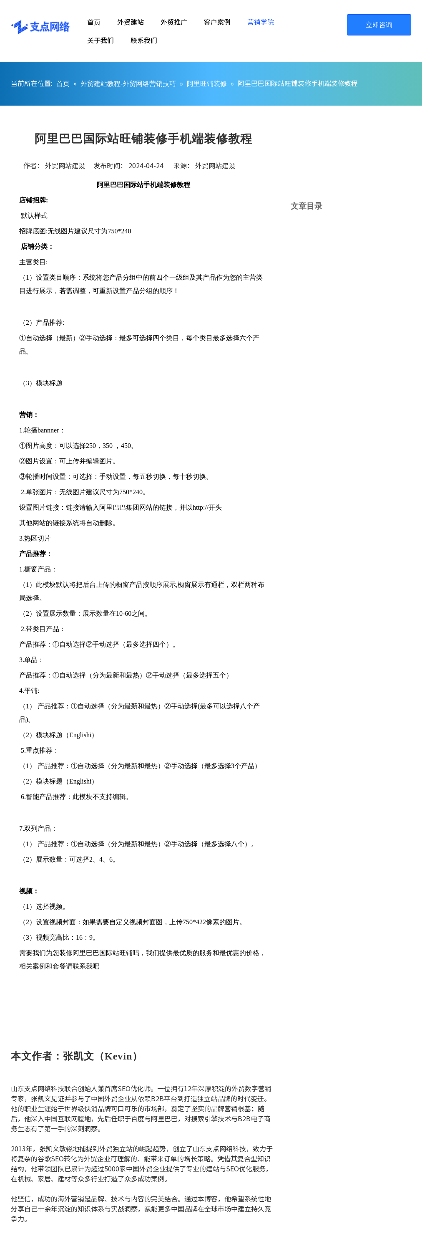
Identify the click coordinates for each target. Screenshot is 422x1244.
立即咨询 (379, 24)
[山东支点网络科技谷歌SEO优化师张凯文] (331, 1127)
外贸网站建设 (215, 165)
